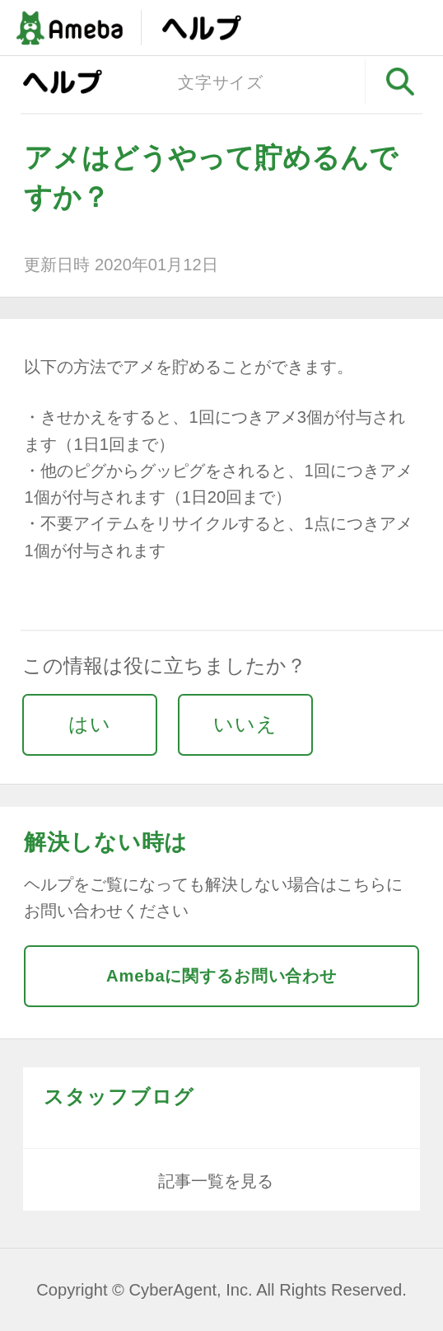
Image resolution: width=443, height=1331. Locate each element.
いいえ (245, 724)
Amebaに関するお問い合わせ (221, 976)
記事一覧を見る (215, 1181)
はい (89, 724)
